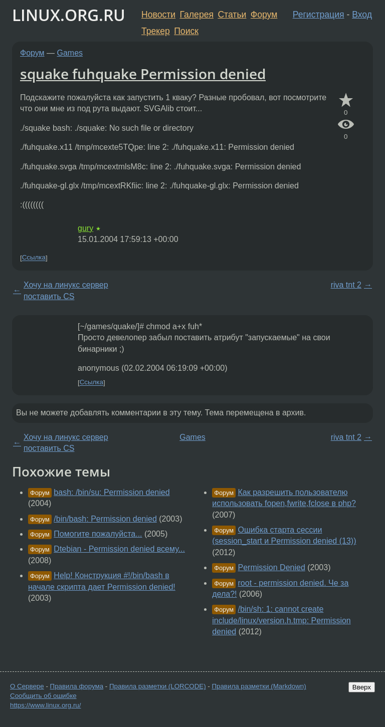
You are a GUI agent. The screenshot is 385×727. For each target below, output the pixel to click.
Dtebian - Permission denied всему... (119, 549)
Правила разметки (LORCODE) (157, 686)
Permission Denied (271, 567)
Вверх (361, 687)
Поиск (186, 31)
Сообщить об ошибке (43, 695)
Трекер (155, 31)
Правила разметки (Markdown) (259, 686)
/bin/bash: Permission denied (105, 519)
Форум (264, 15)
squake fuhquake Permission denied (143, 73)
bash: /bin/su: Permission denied (111, 492)
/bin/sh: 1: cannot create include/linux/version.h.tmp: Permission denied (281, 620)
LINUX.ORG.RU (68, 15)
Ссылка (34, 258)
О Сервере (27, 686)
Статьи (232, 15)
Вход (362, 15)
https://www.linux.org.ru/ (45, 705)
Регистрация (318, 15)
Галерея (197, 15)
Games (70, 53)
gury (85, 228)
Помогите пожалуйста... (98, 534)
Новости (158, 15)
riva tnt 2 (346, 285)
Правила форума (77, 686)
